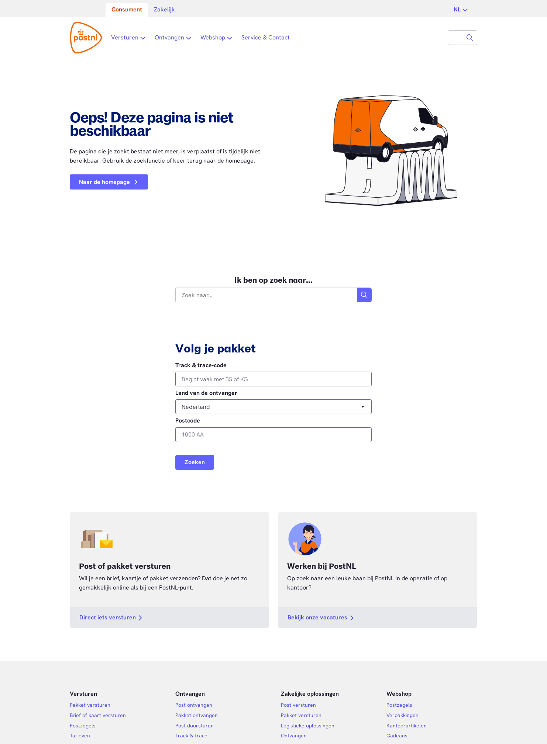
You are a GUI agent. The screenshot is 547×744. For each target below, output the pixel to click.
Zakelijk (164, 9)
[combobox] (455, 38)
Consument (126, 9)
